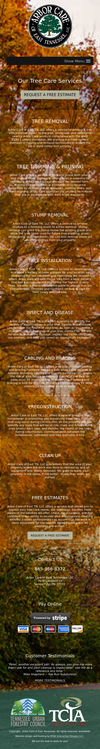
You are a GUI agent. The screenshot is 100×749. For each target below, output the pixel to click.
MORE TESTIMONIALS (50, 680)
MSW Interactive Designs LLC (67, 736)
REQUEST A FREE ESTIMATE (50, 95)
